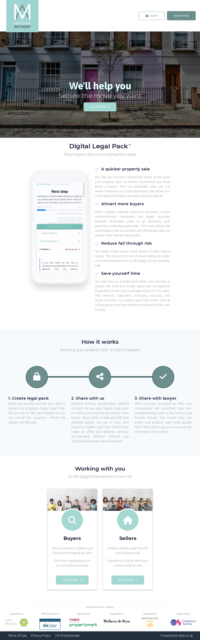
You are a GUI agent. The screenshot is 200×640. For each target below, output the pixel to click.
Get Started (100, 106)
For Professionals (67, 635)
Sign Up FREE (181, 15)
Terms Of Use (17, 635)
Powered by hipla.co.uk (177, 635)
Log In (152, 15)
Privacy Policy (41, 635)
